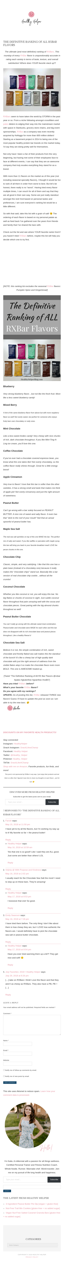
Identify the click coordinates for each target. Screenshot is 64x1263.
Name (6, 1040)
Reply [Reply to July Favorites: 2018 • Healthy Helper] (8, 995)
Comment (7, 1013)
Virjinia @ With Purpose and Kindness (23, 870)
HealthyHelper (20, 744)
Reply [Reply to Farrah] (8, 840)
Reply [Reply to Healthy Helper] (10, 862)
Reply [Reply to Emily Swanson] (8, 942)
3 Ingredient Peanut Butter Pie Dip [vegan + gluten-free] (32, 1204)
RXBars (50, 52)
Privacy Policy (32, 1257)
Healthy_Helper (20, 759)
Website (6, 1060)
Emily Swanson (12, 915)
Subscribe (52, 802)
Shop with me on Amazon (15, 766)
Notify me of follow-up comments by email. (21, 1070)
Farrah (8, 821)
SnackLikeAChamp (19, 762)
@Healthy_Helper (19, 755)
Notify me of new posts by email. (17, 1076)
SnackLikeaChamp (29, 747)
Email (6, 1050)
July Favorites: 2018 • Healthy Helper (22, 972)
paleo (5, 124)
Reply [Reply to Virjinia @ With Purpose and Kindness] (8, 889)
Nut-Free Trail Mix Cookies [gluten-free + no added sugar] (33, 1208)
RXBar (23, 55)
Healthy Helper (32, 26)
